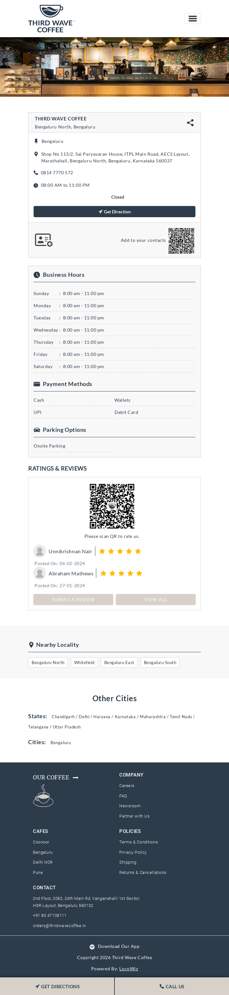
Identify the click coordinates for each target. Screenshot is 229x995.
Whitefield (84, 662)
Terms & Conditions (138, 842)
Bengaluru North (48, 662)
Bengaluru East (119, 662)
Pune (38, 872)
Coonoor (41, 842)
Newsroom (130, 805)
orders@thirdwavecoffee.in (59, 925)
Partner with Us (134, 816)
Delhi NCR (43, 862)
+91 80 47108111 (50, 915)
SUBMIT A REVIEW (73, 599)
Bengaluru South (160, 662)
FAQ (123, 796)
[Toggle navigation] (193, 18)
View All (156, 599)
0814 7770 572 (57, 172)
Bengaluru (43, 852)
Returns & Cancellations (143, 872)
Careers (127, 785)
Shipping (127, 862)
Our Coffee (56, 777)
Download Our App (119, 946)
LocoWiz (128, 968)
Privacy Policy (133, 852)
